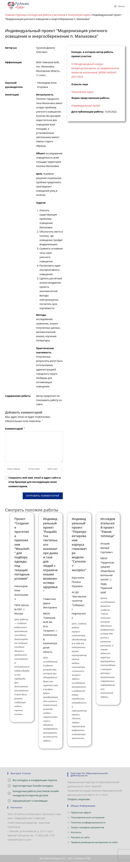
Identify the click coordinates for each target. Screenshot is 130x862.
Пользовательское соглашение (87, 817)
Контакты (76, 832)
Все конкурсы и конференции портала (35, 780)
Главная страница (15, 14)
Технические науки (79, 14)
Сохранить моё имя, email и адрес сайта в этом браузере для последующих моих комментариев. (34, 482)
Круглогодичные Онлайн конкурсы (33, 785)
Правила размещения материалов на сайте (94, 842)
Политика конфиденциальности (88, 822)
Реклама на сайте (80, 837)
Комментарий (15, 428)
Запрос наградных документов (87, 827)
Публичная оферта (81, 812)
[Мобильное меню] (118, 6)
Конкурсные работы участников (46, 14)
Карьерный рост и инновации (30, 800)
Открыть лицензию (79, 799)
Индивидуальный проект (86, 105)
